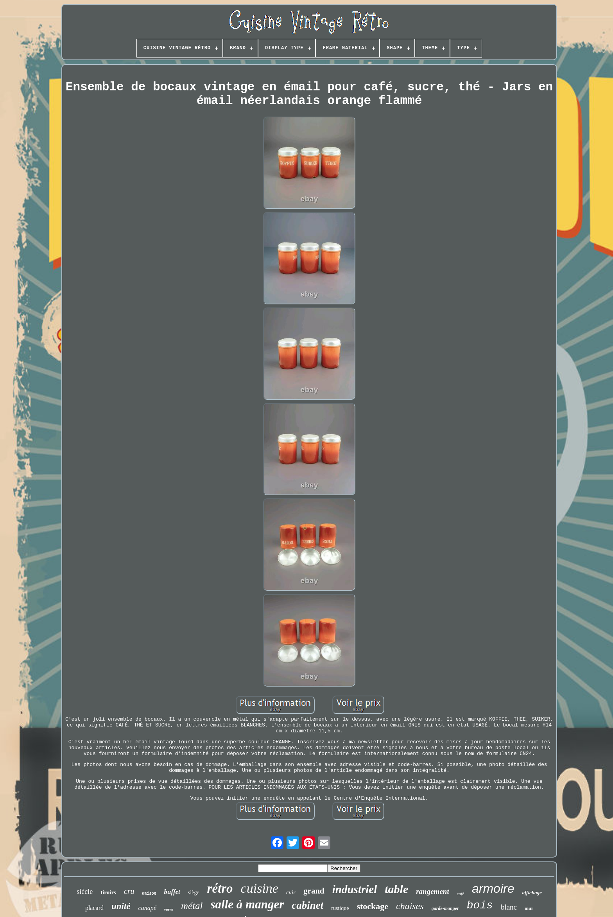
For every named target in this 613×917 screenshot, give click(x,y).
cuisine (259, 888)
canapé (147, 907)
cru (129, 891)
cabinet (307, 905)
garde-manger (445, 908)
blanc (509, 907)
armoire (493, 888)
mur (529, 908)
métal (192, 906)
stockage (372, 906)
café (460, 893)
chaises (410, 906)
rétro (220, 888)
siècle (85, 891)
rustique (340, 908)
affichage (531, 892)
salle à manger (247, 904)
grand (313, 890)
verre (168, 909)
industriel (354, 889)
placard (94, 907)
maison (149, 894)
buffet (172, 891)
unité (121, 906)
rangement (432, 891)
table (396, 889)
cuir (291, 892)
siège (193, 892)
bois (480, 905)
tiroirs (108, 892)
